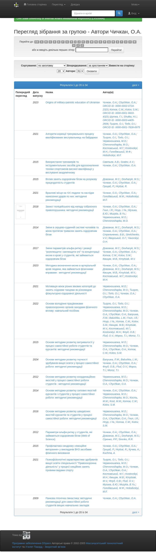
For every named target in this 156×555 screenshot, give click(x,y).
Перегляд (58, 4)
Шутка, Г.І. (116, 116)
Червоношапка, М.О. (115, 141)
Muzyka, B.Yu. (118, 213)
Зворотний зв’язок (55, 546)
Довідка (75, 4)
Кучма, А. (134, 449)
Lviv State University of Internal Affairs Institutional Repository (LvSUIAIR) (61, 18)
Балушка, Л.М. (111, 359)
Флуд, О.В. (129, 332)
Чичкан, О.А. (110, 102)
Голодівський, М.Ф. (120, 151)
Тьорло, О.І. (116, 123)
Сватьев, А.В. (111, 161)
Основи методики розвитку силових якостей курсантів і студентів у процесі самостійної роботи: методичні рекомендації (71, 394)
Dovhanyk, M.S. (130, 179)
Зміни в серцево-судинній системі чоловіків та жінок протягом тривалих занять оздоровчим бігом (72, 231)
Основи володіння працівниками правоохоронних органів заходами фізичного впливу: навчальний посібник (71, 307)
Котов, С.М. (117, 109)
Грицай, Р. (108, 186)
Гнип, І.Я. (108, 210)
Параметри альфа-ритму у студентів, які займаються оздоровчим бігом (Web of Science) (69, 436)
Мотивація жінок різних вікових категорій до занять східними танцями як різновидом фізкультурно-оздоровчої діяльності (71, 290)
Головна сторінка (35, 4)
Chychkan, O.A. (127, 102)
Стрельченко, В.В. (113, 234)
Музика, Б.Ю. (110, 484)
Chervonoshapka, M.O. (115, 144)
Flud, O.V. (108, 335)
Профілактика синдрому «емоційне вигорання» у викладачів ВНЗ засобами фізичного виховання (68, 449)
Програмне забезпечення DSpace (31, 543)
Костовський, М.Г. (113, 148)
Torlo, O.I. (130, 123)
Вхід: (133, 13)
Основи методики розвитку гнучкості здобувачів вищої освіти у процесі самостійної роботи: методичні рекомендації (72, 363)
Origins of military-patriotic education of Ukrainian (73, 102)
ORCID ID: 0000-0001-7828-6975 (121, 127)
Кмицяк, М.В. (110, 258)
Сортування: (29, 65)
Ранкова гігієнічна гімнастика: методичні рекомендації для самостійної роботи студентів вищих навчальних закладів (69, 502)
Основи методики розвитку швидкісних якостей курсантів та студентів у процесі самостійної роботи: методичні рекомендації (71, 415)
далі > (135, 85)
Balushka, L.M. (117, 317)
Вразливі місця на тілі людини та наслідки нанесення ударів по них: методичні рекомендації (70, 196)
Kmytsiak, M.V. (127, 258)
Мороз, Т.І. (121, 335)
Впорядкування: (77, 65)
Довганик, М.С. (111, 179)
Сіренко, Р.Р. (110, 439)
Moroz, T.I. (134, 335)
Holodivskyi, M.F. (112, 155)
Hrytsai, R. (121, 186)
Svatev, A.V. (127, 161)
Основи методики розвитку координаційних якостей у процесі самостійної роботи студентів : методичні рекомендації (70, 380)
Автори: (71, 71)
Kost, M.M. (115, 401)
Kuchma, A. (109, 453)
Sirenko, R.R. (125, 439)
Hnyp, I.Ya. (121, 210)
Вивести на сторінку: (122, 65)
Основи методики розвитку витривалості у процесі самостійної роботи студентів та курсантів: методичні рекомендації (70, 346)
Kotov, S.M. (131, 109)
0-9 (36, 42)
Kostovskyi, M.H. (112, 332)
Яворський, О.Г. (117, 238)
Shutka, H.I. (130, 116)
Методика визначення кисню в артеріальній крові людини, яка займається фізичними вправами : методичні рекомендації (71, 269)
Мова (135, 4)
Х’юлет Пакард (33, 546)
